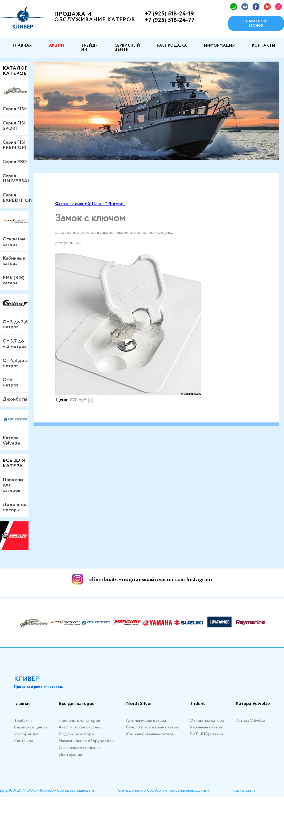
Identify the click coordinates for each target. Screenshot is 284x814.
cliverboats (103, 579)
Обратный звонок (256, 23)
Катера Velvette (11, 440)
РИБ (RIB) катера (14, 280)
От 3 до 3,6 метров (15, 325)
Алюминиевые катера (146, 721)
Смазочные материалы (79, 748)
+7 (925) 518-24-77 (169, 20)
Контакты (263, 45)
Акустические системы (80, 727)
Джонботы (15, 399)
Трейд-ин (89, 47)
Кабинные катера (14, 261)
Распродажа (172, 45)
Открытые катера (14, 242)
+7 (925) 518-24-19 (169, 14)
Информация (219, 45)
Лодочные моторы (14, 507)
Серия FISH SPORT (15, 126)
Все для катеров (77, 704)
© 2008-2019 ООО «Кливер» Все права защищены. (48, 790)
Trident (197, 704)
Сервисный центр (127, 47)
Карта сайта (243, 790)
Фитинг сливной (72, 203)
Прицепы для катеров (13, 485)
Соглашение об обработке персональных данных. (164, 790)
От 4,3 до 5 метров (15, 363)
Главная (22, 45)
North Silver (139, 704)
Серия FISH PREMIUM (15, 145)
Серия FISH (15, 109)
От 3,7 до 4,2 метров (15, 344)
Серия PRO (15, 161)
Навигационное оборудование (87, 741)
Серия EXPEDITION (16, 198)
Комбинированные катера (150, 734)
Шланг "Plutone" (107, 203)
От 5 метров (11, 382)
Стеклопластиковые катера (152, 727)
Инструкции (70, 755)
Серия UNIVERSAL (16, 178)
